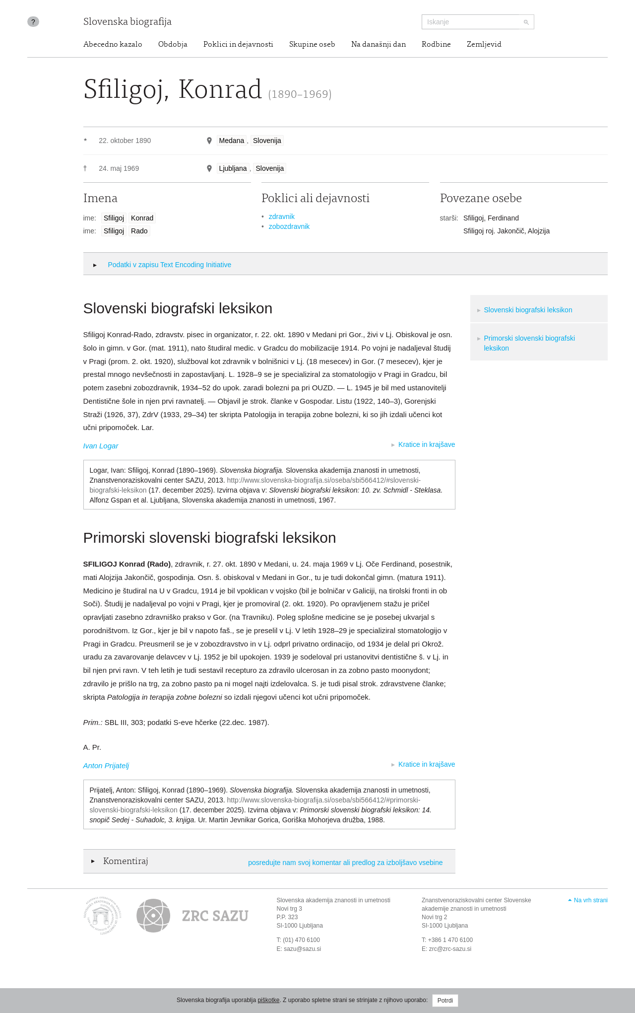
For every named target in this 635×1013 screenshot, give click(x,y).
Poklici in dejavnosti (238, 45)
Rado (139, 231)
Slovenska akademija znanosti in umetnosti (333, 900)
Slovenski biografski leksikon (528, 310)
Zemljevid (484, 45)
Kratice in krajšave (426, 444)
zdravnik (282, 216)
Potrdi (445, 1000)
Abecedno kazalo (112, 45)
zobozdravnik (289, 226)
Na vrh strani (591, 900)
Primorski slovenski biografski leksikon (529, 343)
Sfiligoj (114, 218)
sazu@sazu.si (302, 948)
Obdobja (173, 45)
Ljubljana (233, 168)
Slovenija (267, 141)
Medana (232, 141)
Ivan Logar (101, 445)
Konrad (142, 218)
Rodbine (436, 45)
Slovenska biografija (127, 22)
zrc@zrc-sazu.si (450, 948)
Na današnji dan (378, 45)
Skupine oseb (312, 45)
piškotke (268, 1000)
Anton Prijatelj (106, 765)
